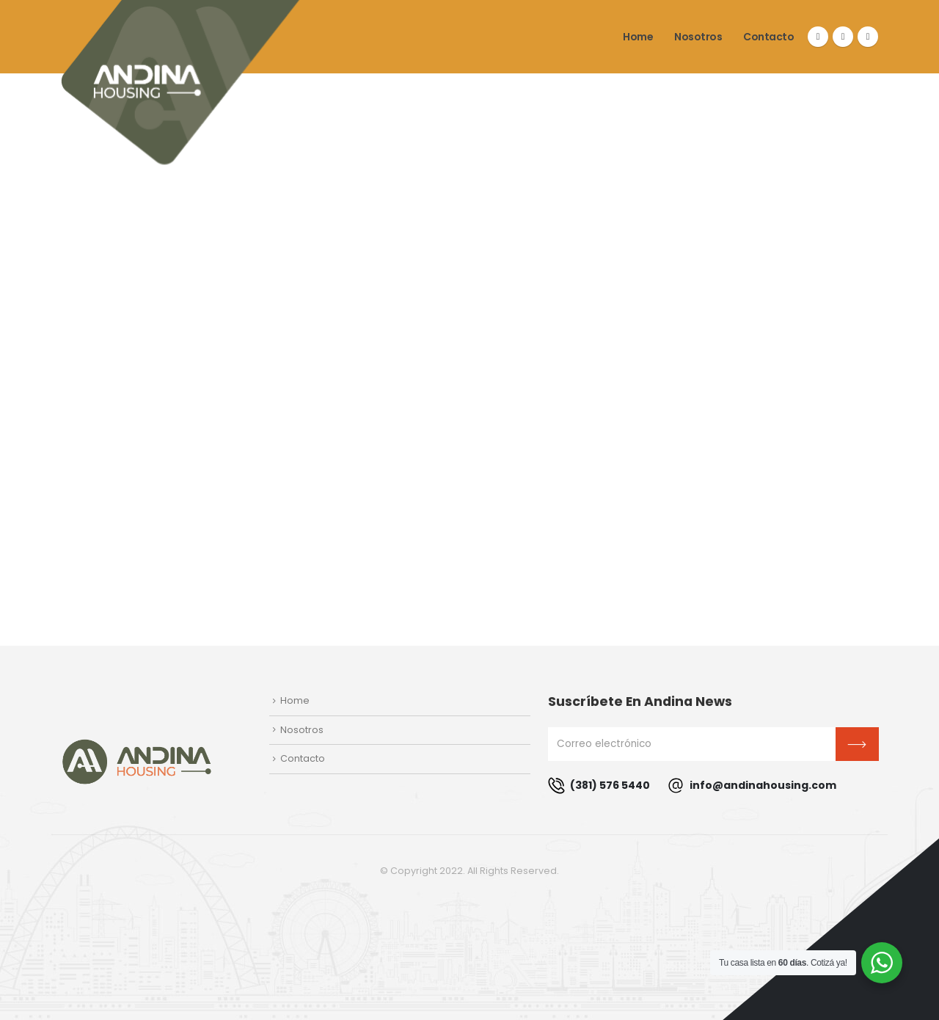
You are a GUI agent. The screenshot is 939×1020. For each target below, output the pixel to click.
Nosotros (698, 36)
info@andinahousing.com (752, 785)
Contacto (768, 36)
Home (638, 36)
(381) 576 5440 (599, 785)
